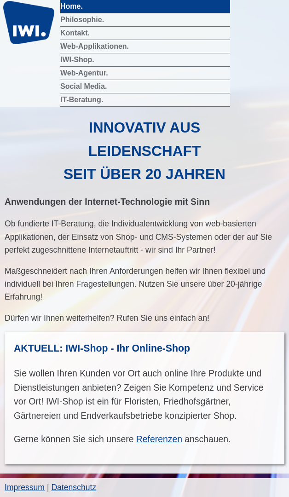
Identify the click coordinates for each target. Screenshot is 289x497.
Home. (72, 6)
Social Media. (84, 86)
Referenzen (159, 439)
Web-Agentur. (85, 73)
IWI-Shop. (78, 60)
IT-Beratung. (82, 100)
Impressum (25, 487)
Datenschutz (73, 487)
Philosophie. (83, 19)
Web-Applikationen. (95, 46)
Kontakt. (76, 33)
